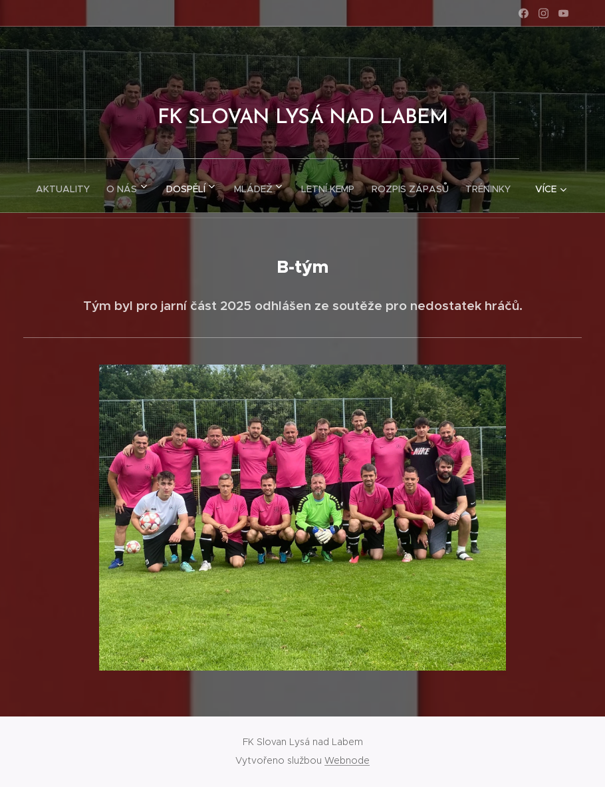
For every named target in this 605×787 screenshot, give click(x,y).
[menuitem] (80, 185)
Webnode (347, 760)
